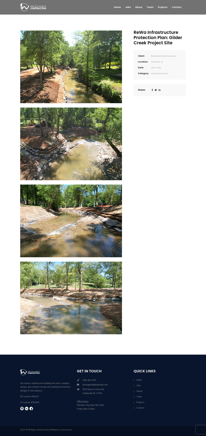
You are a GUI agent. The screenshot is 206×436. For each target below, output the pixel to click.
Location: (143, 61)
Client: (141, 55)
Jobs (128, 7)
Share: (141, 89)
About (138, 7)
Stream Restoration (159, 73)
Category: (143, 73)
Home (117, 7)
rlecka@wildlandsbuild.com (95, 385)
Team (150, 7)
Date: (141, 67)
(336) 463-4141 (89, 380)
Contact (177, 7)
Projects (162, 7)
